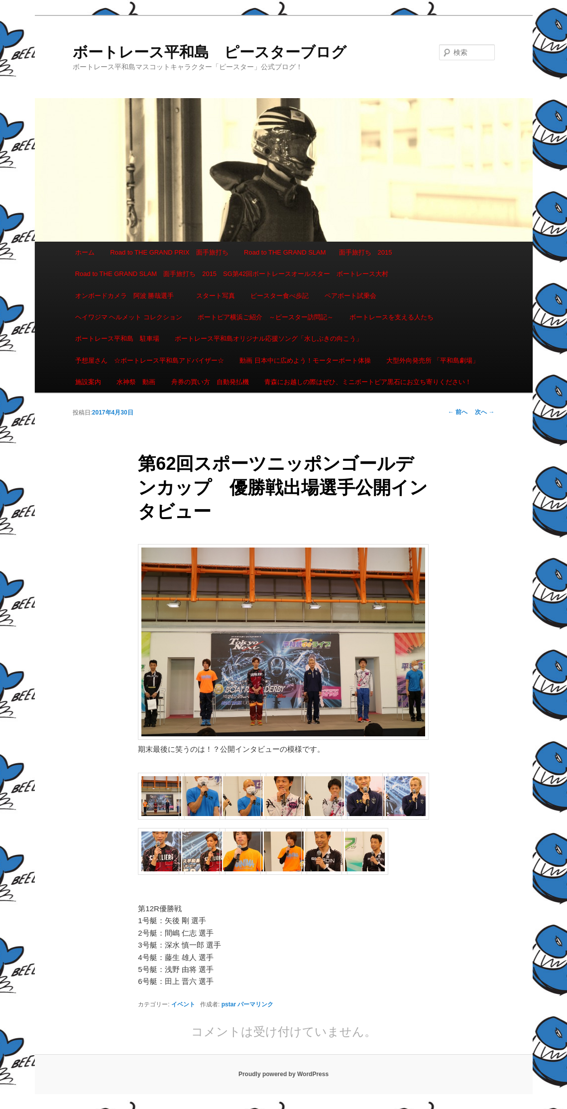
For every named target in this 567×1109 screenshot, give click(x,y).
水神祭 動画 (135, 382)
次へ (484, 412)
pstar (229, 1004)
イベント (183, 1004)
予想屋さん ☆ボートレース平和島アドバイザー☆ (149, 360)
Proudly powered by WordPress (283, 1074)
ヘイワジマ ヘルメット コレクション (128, 317)
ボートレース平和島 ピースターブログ (209, 52)
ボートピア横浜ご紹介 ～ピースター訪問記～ (266, 317)
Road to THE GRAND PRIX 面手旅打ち (169, 252)
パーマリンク (255, 1004)
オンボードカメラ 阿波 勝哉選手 (128, 295)
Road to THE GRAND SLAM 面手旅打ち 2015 (318, 252)
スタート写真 (215, 295)
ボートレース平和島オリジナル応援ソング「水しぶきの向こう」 (268, 338)
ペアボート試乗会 (350, 295)
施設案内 (88, 382)
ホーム (85, 252)
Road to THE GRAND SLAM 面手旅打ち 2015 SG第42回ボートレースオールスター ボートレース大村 (232, 273)
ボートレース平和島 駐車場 (117, 338)
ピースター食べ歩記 (279, 295)
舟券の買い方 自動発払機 (210, 382)
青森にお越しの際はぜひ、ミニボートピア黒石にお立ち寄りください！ (367, 382)
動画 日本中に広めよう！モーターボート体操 (305, 360)
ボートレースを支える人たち (391, 317)
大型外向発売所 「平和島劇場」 (432, 360)
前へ (457, 412)
